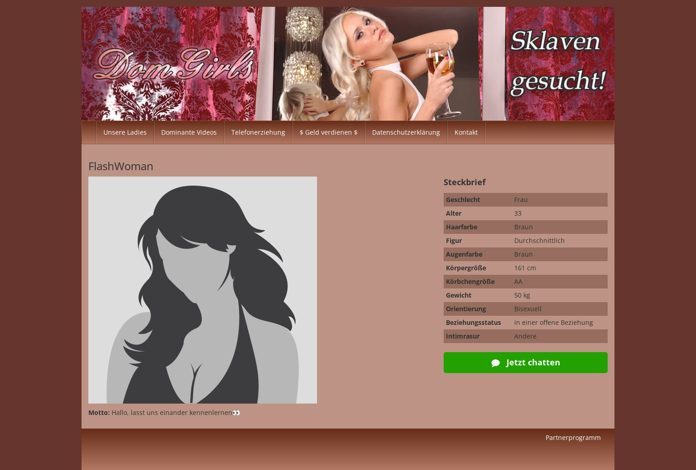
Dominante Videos (189, 132)
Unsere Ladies (125, 132)
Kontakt (466, 132)
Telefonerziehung (258, 132)
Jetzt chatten (525, 362)
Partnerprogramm (573, 437)
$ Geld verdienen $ (329, 132)
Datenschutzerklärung (406, 132)
